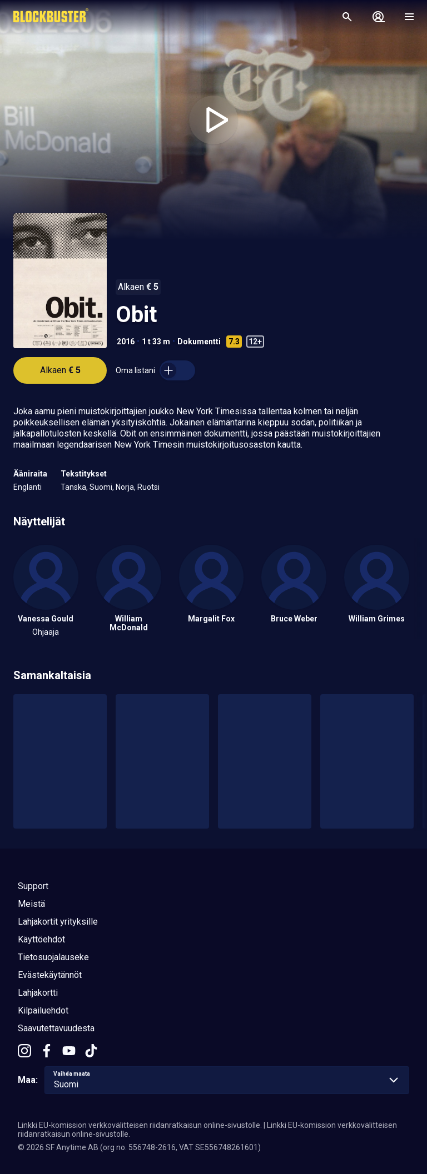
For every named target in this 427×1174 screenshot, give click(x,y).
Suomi (101, 487)
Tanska (73, 487)
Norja (125, 487)
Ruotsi (148, 487)
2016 (126, 341)
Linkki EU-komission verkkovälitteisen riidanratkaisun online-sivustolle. (140, 1125)
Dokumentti (199, 341)
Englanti (27, 487)
